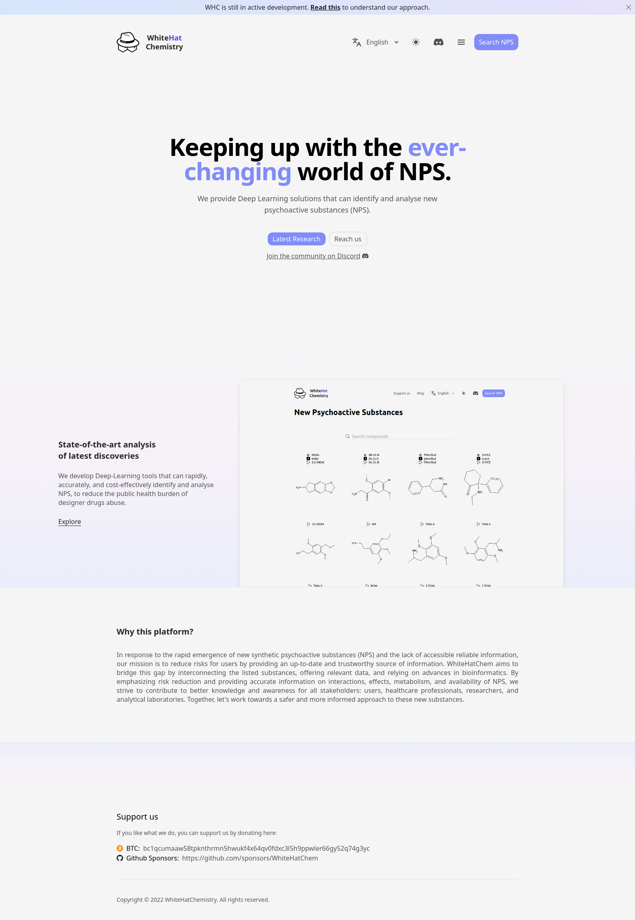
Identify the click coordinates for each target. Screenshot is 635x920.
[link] (438, 42)
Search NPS (496, 42)
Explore (69, 521)
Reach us (348, 238)
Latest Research (296, 238)
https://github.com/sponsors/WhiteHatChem (250, 858)
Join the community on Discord (317, 255)
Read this (326, 7)
